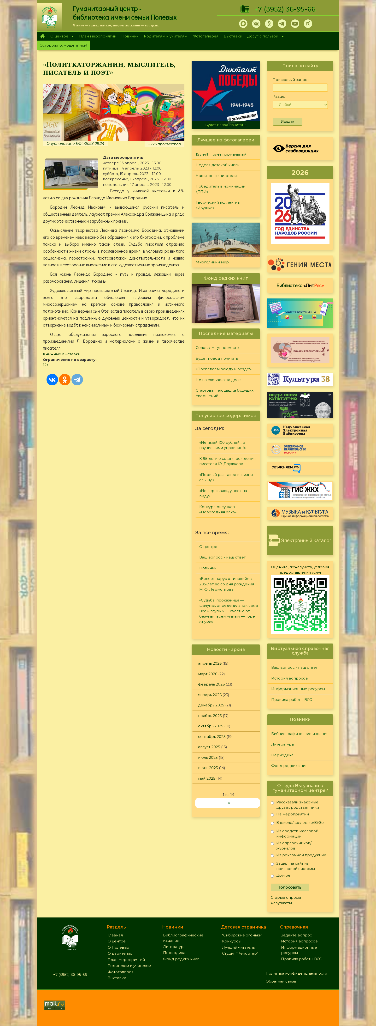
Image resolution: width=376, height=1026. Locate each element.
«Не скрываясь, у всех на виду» (223, 493)
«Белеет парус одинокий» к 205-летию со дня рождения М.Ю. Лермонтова (226, 584)
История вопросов (289, 678)
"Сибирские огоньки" (242, 935)
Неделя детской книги (218, 165)
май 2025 (206, 778)
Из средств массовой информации (294, 833)
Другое (280, 876)
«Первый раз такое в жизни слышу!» (226, 477)
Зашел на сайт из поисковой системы (293, 866)
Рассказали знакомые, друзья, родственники (295, 805)
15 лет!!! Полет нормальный (221, 154)
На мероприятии (290, 815)
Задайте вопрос (296, 935)
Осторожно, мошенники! (63, 45)
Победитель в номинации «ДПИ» (220, 189)
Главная (42, 36)
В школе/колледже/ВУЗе (297, 823)
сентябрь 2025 (212, 736)
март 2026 (207, 674)
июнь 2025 (208, 767)
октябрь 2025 (210, 726)
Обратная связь (281, 981)
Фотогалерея (205, 36)
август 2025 (209, 747)
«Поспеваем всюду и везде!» (224, 369)
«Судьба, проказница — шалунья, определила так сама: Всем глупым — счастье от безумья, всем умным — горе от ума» (228, 611)
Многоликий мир (212, 262)
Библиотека (300, 285)
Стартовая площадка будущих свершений (224, 393)
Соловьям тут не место (217, 347)
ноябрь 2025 (210, 715)
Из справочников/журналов (291, 845)
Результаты (281, 903)
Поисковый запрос (291, 79)
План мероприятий (97, 36)
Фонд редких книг (289, 765)
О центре (61, 36)
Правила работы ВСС (291, 699)
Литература (282, 744)
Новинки (130, 36)
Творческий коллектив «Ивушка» (218, 205)
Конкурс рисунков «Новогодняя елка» (217, 509)
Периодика (282, 755)
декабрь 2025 (211, 705)
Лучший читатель (238, 947)
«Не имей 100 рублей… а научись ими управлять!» (222, 445)
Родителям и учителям (165, 36)
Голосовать (290, 887)
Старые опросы (286, 897)
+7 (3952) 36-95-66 (285, 9)
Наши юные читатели (216, 175)
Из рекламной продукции (298, 855)
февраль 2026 (211, 684)
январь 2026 (210, 694)
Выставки (233, 36)
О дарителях (120, 953)
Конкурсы (231, 941)
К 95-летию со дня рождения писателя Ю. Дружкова (227, 461)
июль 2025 (208, 757)
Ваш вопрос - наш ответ (222, 557)
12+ (46, 365)
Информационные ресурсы (298, 688)
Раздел (280, 96)
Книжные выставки (61, 354)
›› (229, 803)
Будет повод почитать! (225, 125)
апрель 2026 (210, 663)
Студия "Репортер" (240, 953)
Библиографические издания (300, 733)
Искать (287, 121)
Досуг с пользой (264, 36)
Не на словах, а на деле (218, 379)
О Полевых (118, 947)
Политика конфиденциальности (296, 973)
